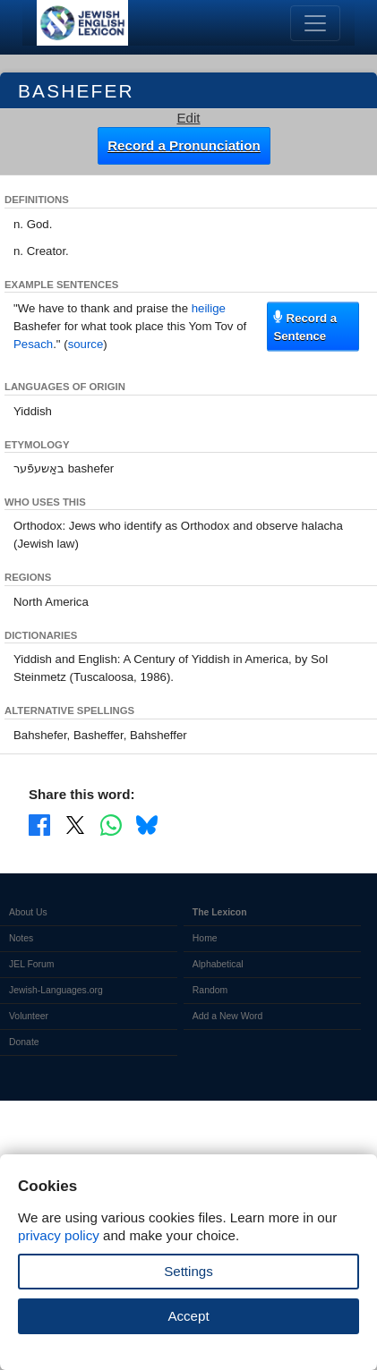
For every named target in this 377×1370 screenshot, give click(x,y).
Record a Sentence (305, 326)
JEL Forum (32, 964)
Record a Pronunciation (184, 145)
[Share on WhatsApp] (111, 824)
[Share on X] (75, 824)
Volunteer (28, 1016)
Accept (188, 1315)
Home (205, 938)
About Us (28, 912)
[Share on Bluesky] (147, 824)
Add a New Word (227, 1016)
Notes (21, 938)
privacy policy (58, 1235)
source (86, 344)
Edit (188, 117)
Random (210, 990)
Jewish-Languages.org (56, 990)
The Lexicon (220, 912)
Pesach (33, 344)
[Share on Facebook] (39, 824)
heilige (209, 308)
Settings (188, 1271)
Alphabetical (218, 964)
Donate (24, 1042)
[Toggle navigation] (315, 23)
